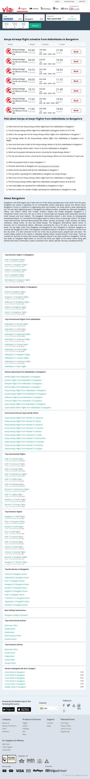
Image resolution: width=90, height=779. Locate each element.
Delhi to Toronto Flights (14, 459)
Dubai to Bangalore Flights (15, 292)
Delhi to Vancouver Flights (15, 464)
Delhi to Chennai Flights (14, 542)
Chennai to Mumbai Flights (15, 552)
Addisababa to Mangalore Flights (17, 354)
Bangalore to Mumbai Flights (16, 562)
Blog (49, 726)
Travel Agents (7, 747)
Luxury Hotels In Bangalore (44, 684)
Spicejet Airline (10, 663)
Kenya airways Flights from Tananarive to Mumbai (24, 442)
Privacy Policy (66, 726)
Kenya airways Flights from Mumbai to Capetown (24, 418)
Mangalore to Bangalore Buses (17, 584)
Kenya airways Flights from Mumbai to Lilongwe (23, 448)
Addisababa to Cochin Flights (16, 349)
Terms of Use (66, 729)
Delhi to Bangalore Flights (15, 259)
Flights (25, 723)
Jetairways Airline (11, 625)
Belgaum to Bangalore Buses (16, 591)
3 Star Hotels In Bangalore (44, 675)
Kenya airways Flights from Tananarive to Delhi (23, 435)
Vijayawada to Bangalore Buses (17, 601)
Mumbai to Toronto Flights (15, 499)
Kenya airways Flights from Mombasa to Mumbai (24, 428)
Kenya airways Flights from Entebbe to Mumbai (23, 431)
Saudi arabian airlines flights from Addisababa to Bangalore (28, 407)
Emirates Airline (10, 639)
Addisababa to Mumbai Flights (16, 324)
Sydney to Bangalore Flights (15, 307)
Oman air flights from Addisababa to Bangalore (23, 401)
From (5, 16)
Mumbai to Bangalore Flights (16, 265)
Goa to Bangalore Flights (14, 275)
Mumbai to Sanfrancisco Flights (17, 489)
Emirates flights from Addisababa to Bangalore (23, 380)
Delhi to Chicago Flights (14, 469)
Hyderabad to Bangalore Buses (17, 577)
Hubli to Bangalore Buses (14, 594)
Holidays (26, 729)
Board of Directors (9, 726)
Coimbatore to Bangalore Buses (17, 598)
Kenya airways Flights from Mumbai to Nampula (23, 424)
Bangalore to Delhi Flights (15, 516)
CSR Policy (65, 723)
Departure (50, 16)
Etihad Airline (9, 632)
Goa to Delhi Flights (12, 532)
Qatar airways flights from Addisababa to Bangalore (25, 404)
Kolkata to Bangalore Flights (16, 270)
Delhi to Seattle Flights (13, 479)
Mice (24, 734)
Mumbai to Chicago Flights (15, 504)
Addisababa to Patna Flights (15, 366)
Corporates (6, 750)
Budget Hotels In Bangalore (44, 687)
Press (4, 729)
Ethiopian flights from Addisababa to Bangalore (23, 383)
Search (35, 25)
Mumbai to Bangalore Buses (16, 588)
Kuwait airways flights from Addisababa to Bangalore (25, 394)
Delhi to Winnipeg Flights (14, 484)
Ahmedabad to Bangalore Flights (17, 280)
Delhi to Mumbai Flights (14, 537)
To (26, 16)
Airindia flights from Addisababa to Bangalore (22, 377)
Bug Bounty (65, 731)
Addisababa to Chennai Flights (16, 344)
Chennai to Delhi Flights (14, 547)
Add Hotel (6, 744)
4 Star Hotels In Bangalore (44, 672)
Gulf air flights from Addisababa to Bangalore (22, 387)
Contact (50, 723)
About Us (5, 723)
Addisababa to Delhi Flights (15, 329)
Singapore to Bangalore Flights (17, 297)
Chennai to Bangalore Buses (16, 574)
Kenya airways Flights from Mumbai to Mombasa (24, 445)
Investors (5, 731)
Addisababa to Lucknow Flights (17, 358)
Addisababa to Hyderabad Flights (17, 339)
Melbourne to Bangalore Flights (17, 302)
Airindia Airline (10, 629)
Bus (24, 731)
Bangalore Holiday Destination (16, 615)
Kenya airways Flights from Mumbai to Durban (23, 421)
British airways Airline (13, 636)
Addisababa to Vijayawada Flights (17, 334)
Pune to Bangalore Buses (15, 581)
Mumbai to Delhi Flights (14, 526)
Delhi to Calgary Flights (14, 494)
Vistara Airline (10, 659)
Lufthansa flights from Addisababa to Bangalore (23, 397)
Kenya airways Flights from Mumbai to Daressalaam (25, 438)
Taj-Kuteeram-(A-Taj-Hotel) (48, 166)
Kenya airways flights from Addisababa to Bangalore (25, 390)
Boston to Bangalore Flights (16, 312)
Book (76, 52)
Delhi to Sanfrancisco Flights (16, 474)
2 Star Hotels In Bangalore (44, 678)
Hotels (25, 726)
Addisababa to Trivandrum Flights (18, 361)
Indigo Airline (9, 656)
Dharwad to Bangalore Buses (16, 605)
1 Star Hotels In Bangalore (44, 681)
